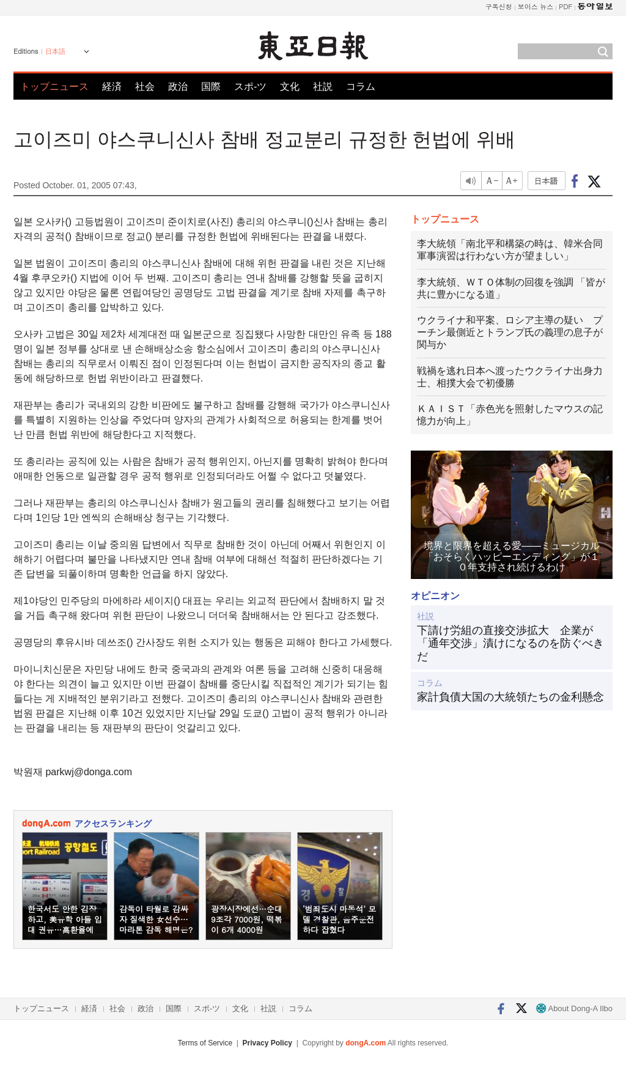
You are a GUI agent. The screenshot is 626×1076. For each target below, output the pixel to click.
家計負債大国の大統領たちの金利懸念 (510, 697)
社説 (323, 86)
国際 (211, 86)
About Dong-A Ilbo (574, 1008)
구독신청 (498, 6)
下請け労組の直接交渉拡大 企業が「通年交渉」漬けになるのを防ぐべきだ (510, 643)
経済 (112, 86)
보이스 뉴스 (536, 6)
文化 (290, 86)
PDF (565, 6)
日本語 (55, 51)
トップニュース (54, 86)
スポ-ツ (250, 86)
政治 (178, 86)
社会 (145, 86)
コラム (360, 86)
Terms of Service (205, 1043)
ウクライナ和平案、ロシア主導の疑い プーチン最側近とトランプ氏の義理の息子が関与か (510, 332)
